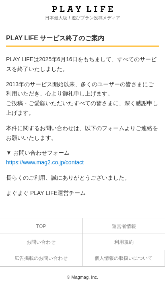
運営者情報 (124, 226)
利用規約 (124, 242)
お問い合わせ (41, 242)
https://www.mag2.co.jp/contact (45, 162)
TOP (41, 226)
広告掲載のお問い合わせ (41, 258)
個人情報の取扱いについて (124, 258)
